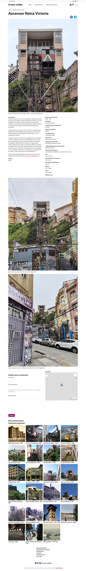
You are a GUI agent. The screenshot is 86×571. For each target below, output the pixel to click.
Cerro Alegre (48, 172)
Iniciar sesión (12, 1)
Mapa (30, 4)
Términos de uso (40, 554)
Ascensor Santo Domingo (15, 501)
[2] (19, 143)
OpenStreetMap (70, 399)
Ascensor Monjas (65, 501)
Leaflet (60, 399)
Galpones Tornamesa (66, 522)
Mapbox (63, 399)
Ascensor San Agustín (14, 522)
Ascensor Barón (47, 462)
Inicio (9, 10)
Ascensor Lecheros (48, 482)
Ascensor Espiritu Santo (32, 501)
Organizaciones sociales (43, 549)
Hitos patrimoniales (41, 548)
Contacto (39, 553)
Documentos (39, 551)
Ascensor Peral (12, 462)
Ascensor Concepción (32, 443)
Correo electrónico (13, 384)
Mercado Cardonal (48, 501)
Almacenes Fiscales (13, 443)
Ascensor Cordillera (48, 443)
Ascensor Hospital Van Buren (34, 541)
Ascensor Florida (65, 462)
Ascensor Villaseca (31, 522)
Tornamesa (11, 541)
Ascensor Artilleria (66, 443)
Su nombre (11, 377)
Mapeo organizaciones (51, 4)
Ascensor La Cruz (30, 482)
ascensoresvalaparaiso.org (32, 156)
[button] (61, 385)
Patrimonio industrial (50, 123)
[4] (35, 151)
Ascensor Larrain (65, 482)
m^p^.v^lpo (39, 556)
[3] (27, 146)
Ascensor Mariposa (31, 462)
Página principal (12, 395)
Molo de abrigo (47, 541)
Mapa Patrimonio (39, 4)
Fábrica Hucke (12, 482)
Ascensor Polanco (48, 522)
